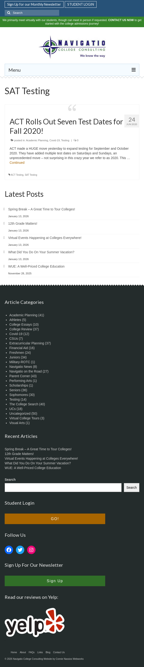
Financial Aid (18, 348)
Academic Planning (37, 140)
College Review (20, 329)
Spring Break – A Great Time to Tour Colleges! (41, 209)
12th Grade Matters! (22, 223)
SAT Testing (31, 175)
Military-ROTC (19, 362)
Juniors (14, 357)
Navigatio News (20, 367)
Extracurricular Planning (26, 343)
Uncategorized (19, 413)
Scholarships (18, 385)
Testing (65, 140)
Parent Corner (19, 376)
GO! (55, 519)
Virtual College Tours (24, 418)
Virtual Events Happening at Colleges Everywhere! (44, 238)
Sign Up (55, 581)
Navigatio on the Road (25, 371)
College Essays (20, 324)
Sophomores (18, 395)
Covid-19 (55, 140)
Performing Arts (20, 381)
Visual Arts (17, 423)
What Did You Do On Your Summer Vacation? (41, 252)
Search (10, 479)
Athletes (15, 320)
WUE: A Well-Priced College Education (36, 266)
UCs (12, 409)
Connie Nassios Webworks (69, 659)
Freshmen (16, 352)
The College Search (23, 404)
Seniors (14, 390)
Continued (17, 162)
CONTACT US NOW (121, 20)
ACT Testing (17, 175)
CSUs (13, 338)
